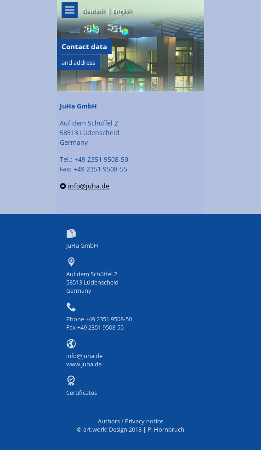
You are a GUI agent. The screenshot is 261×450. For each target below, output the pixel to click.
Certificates (81, 392)
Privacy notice (144, 421)
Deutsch (93, 11)
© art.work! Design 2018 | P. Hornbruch (130, 429)
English (122, 11)
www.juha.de (84, 364)
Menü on (70, 10)
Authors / (111, 421)
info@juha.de (88, 186)
